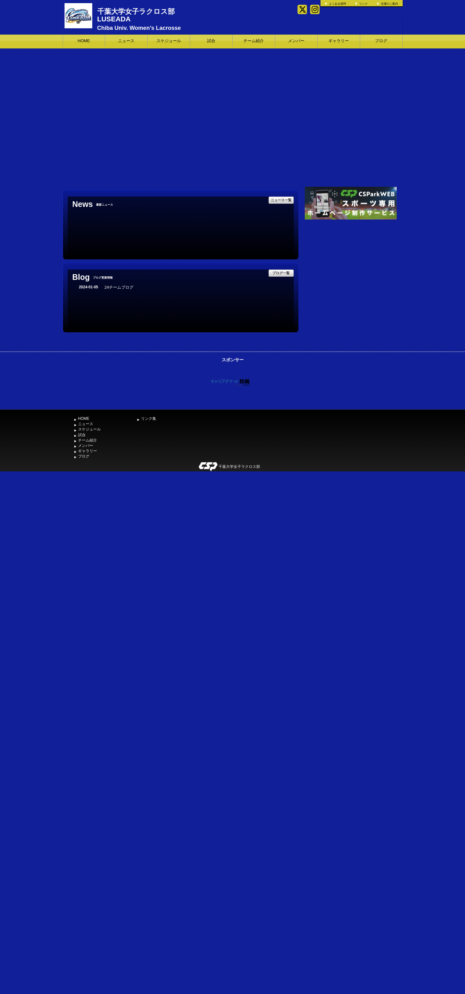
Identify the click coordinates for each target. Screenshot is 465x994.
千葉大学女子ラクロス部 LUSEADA (136, 15)
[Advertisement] (350, 268)
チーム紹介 (253, 40)
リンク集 (148, 418)
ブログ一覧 (281, 273)
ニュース (126, 40)
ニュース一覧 (281, 200)
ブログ (381, 40)
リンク (363, 3)
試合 (211, 40)
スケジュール (168, 40)
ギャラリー (338, 40)
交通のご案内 (389, 3)
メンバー (296, 40)
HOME (84, 40)
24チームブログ (119, 287)
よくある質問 (337, 3)
